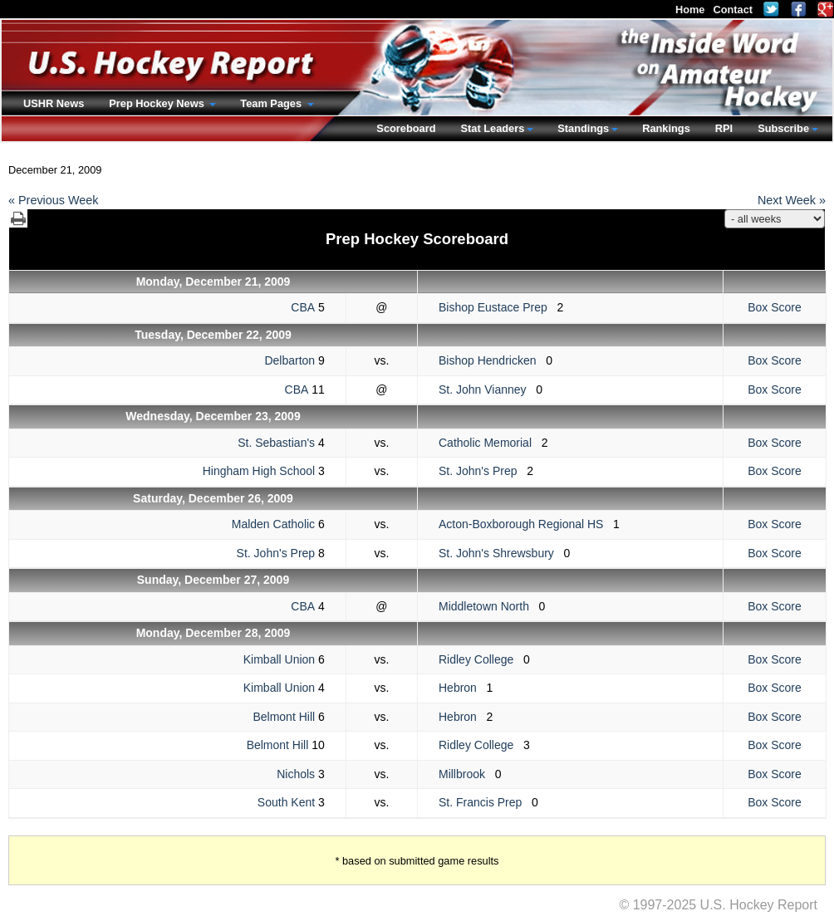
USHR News (53, 103)
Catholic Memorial (490, 442)
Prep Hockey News (158, 103)
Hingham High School (259, 471)
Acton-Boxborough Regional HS (526, 524)
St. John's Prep (483, 471)
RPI (724, 128)
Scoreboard (405, 128)
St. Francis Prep (485, 802)
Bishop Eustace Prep (498, 307)
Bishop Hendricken (492, 360)
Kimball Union (279, 659)
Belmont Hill (284, 716)
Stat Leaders (492, 128)
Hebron (463, 687)
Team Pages (272, 103)
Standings (583, 128)
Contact (733, 9)
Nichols (296, 774)
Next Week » (792, 200)
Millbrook (467, 774)
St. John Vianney (487, 389)
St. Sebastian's (276, 442)
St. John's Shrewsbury (501, 553)
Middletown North (489, 606)
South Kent (286, 802)
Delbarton (289, 360)
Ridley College (481, 659)
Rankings (666, 128)
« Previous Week (53, 200)
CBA (303, 307)
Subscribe (783, 128)
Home (690, 9)
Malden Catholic (273, 524)
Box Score (775, 307)
